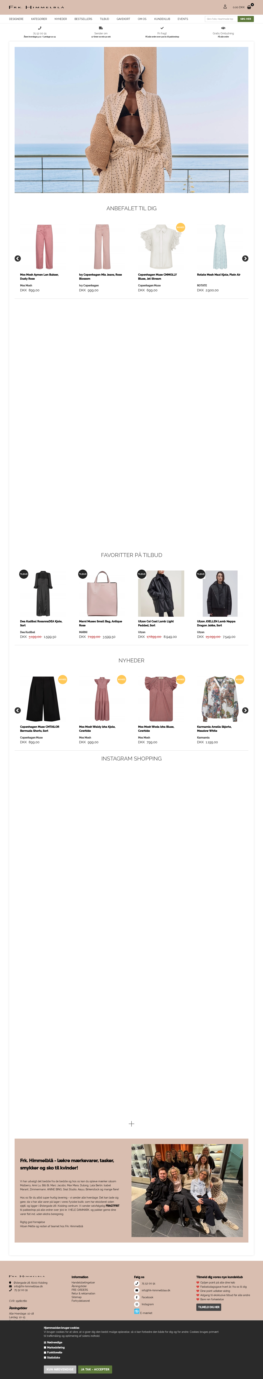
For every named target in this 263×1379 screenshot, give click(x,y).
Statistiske (53, 1357)
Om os (142, 19)
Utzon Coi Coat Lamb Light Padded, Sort (156, 652)
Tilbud (104, 19)
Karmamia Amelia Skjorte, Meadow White (214, 758)
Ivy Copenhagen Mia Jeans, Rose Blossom (100, 306)
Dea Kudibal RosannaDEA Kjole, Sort (41, 652)
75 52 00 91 (18, 1319)
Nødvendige (54, 1342)
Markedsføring (56, 1347)
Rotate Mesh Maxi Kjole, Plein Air (218, 304)
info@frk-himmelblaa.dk (26, 1315)
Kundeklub (162, 19)
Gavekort (123, 19)
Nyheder (61, 19)
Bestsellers (83, 19)
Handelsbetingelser (83, 1311)
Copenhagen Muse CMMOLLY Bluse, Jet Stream (157, 306)
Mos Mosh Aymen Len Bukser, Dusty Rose (39, 306)
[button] (131, 1154)
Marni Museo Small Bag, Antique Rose (100, 652)
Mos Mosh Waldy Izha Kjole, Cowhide (97, 758)
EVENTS (183, 19)
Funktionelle (54, 1352)
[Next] (245, 288)
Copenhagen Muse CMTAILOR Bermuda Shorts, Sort (39, 758)
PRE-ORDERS (80, 1319)
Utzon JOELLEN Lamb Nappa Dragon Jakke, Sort (216, 652)
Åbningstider (79, 1315)
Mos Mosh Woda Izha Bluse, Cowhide (156, 758)
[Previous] (18, 288)
